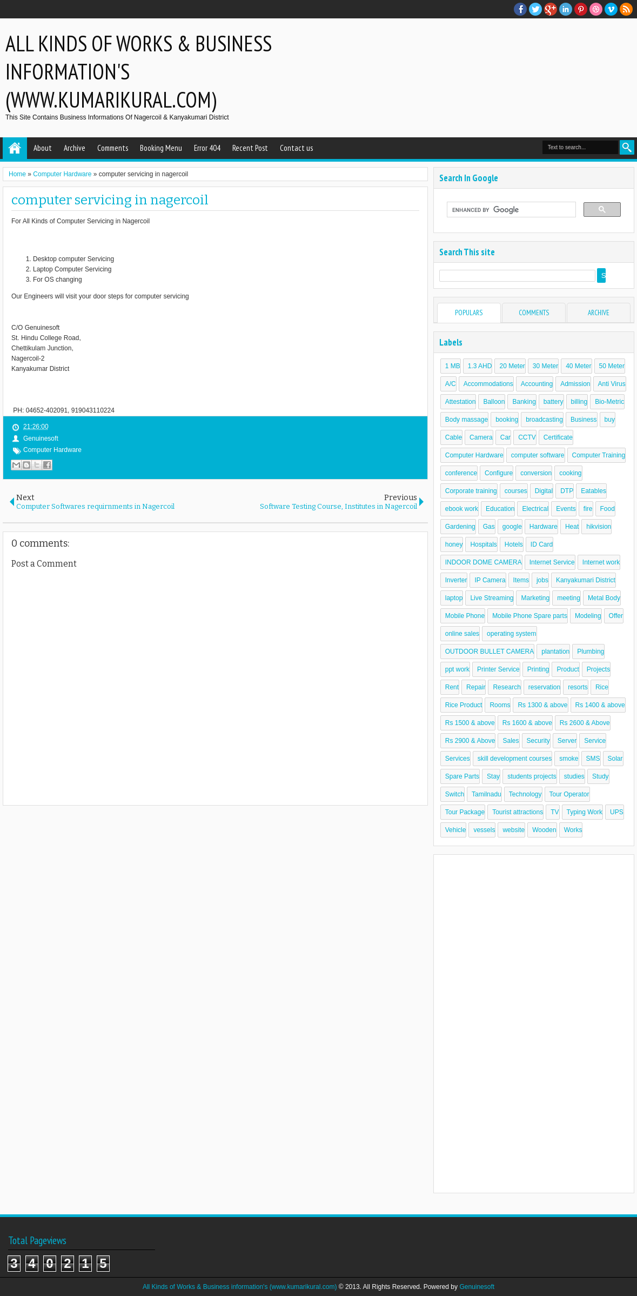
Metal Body (604, 598)
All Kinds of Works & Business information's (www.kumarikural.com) (240, 1287)
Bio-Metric (609, 402)
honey (454, 544)
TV (555, 812)
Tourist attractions (517, 812)
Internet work (601, 562)
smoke (568, 758)
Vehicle (455, 830)
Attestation (460, 402)
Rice (601, 687)
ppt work (457, 669)
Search (627, 147)
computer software (538, 455)
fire (588, 509)
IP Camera (489, 580)
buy (610, 419)
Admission (575, 384)
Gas (489, 526)
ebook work (461, 509)
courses (516, 491)
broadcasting (544, 419)
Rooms (500, 705)
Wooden (544, 830)
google (512, 526)
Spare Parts (462, 776)
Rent (452, 687)
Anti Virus (612, 384)
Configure (499, 473)
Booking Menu (161, 148)
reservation (544, 687)
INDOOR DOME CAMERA (483, 562)
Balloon (494, 402)
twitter (535, 9)
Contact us (296, 148)
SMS (593, 758)
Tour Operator (569, 794)
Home (15, 148)
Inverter (456, 580)
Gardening (460, 526)
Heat (572, 526)
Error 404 (207, 148)
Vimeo (611, 9)
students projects (531, 776)
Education (500, 509)
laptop (454, 598)
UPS (616, 812)
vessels (484, 830)
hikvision (598, 526)
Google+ (550, 9)
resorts (578, 687)
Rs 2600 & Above (585, 723)
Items (521, 580)
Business (584, 419)
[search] (510, 210)
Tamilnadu (486, 794)
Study (600, 776)
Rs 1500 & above (470, 723)
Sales (510, 741)
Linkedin (565, 9)
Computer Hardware (52, 450)
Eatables (593, 491)
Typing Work (584, 812)
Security (538, 741)
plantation (555, 651)
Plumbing (590, 651)
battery (554, 402)
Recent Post (250, 148)
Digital (544, 491)
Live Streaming (491, 598)
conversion (536, 473)
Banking (523, 402)
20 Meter (512, 366)
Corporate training (471, 491)
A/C (450, 384)
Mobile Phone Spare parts (529, 616)
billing (579, 402)
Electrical (535, 509)
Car (505, 437)
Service (595, 741)
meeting (568, 598)
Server (567, 741)
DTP (566, 491)
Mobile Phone (465, 616)
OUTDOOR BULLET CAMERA (489, 651)
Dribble (595, 9)
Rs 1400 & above (600, 705)
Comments (112, 148)
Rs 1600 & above (527, 723)
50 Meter (612, 366)
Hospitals (483, 544)
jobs (542, 580)
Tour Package (465, 812)
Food (607, 509)
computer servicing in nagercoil (110, 200)
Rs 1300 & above (542, 705)
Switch (454, 794)
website (513, 830)
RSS (626, 9)
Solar (615, 758)
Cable (453, 437)
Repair (475, 687)
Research (506, 687)
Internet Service (552, 562)
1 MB (452, 366)
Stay (493, 776)
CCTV (527, 437)
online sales (462, 633)
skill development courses (515, 758)
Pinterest (580, 9)
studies (574, 776)
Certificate (558, 437)
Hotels (514, 544)
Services (457, 758)
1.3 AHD (480, 366)
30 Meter (545, 366)
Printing (538, 669)
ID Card (542, 544)
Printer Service (498, 669)
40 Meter (578, 366)
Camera (481, 437)
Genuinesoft (476, 1287)
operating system (511, 633)
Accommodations (488, 384)
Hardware (543, 526)
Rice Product (463, 705)
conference (461, 473)
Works (573, 830)
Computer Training (599, 455)
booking (506, 419)
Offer (616, 616)
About (42, 148)
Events (566, 509)
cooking (570, 473)
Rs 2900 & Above (470, 741)
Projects (598, 669)
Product (567, 669)
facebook (520, 9)
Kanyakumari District (585, 580)
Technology (525, 794)
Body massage (466, 419)
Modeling (588, 616)
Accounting (537, 384)
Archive (74, 148)
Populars (468, 312)
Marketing (535, 598)
